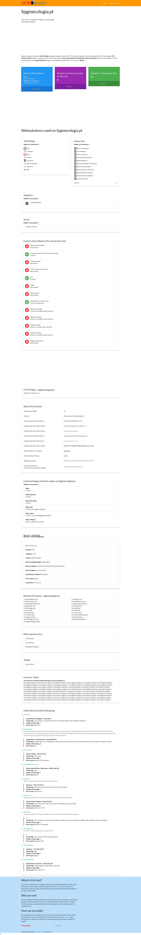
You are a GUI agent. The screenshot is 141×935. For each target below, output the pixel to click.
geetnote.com (27, 729)
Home (104, 3)
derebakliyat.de (28, 845)
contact (67, 917)
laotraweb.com (28, 828)
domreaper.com (39, 932)
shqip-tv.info (27, 795)
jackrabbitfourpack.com (30, 764)
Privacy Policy (25, 925)
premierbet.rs (27, 750)
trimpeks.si (26, 779)
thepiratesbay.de (28, 859)
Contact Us (58, 925)
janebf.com (26, 714)
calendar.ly (26, 812)
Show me (35, 89)
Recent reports (113, 3)
